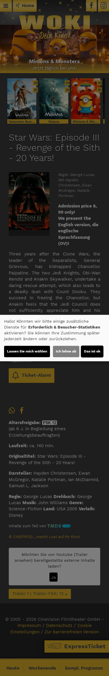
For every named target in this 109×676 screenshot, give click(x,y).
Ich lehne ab (66, 351)
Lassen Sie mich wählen (27, 351)
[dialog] (54, 338)
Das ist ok (92, 351)
